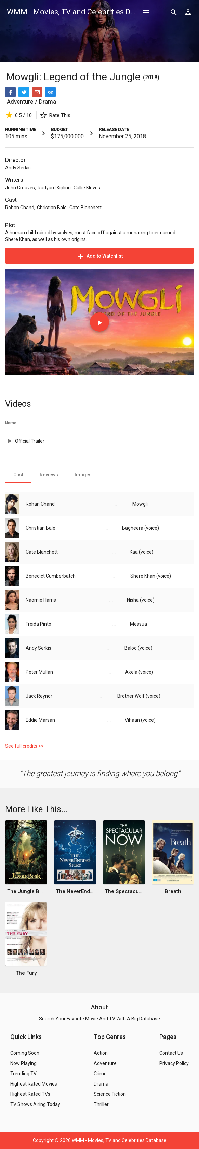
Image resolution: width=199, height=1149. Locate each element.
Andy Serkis (18, 167)
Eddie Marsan (40, 720)
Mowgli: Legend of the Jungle (74, 77)
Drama (47, 101)
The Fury (26, 973)
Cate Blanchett (85, 207)
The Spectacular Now (124, 891)
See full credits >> (24, 746)
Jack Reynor (39, 696)
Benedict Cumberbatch (51, 576)
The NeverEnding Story (75, 891)
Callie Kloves (87, 187)
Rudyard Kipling (54, 187)
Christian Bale (52, 207)
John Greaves (20, 187)
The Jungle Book (26, 891)
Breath (173, 891)
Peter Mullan (39, 672)
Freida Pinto (38, 624)
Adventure (20, 101)
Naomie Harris (41, 600)
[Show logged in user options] (188, 12)
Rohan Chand (19, 207)
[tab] (18, 474)
